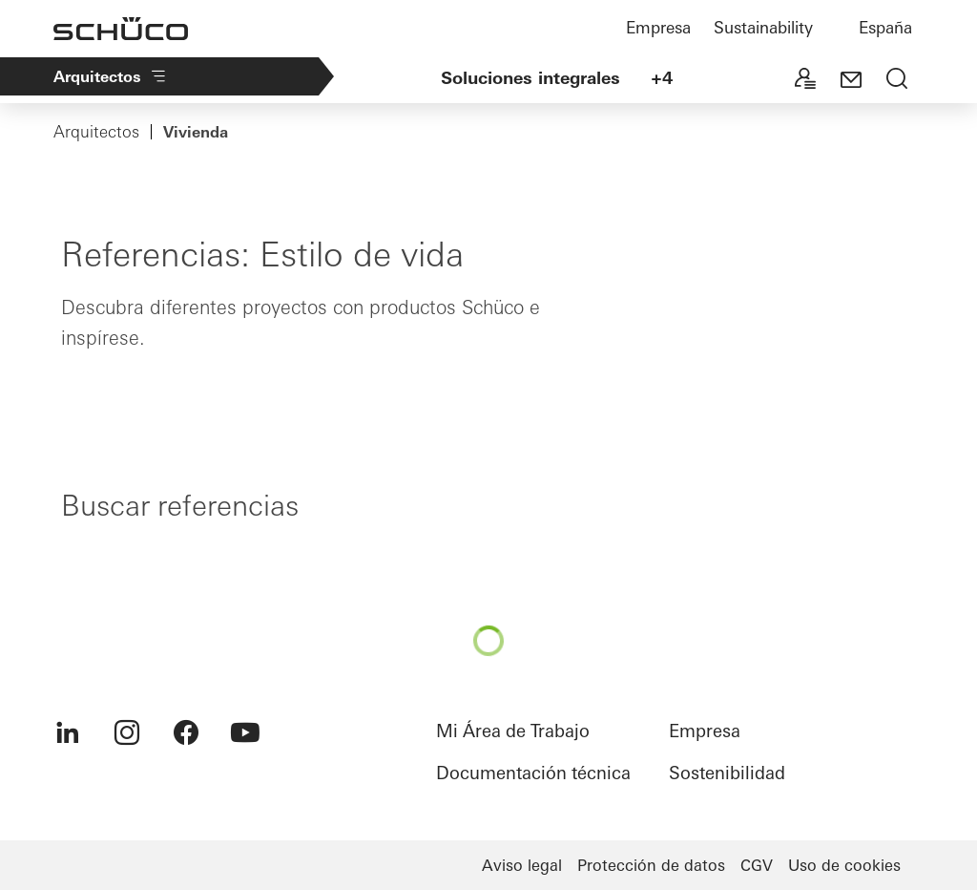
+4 (662, 78)
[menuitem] (67, 732)
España (885, 27)
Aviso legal (522, 865)
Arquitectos (110, 76)
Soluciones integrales (530, 78)
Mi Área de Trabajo (513, 731)
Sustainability (763, 27)
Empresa (658, 27)
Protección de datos (651, 865)
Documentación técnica (533, 773)
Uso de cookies (844, 865)
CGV (756, 865)
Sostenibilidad (727, 773)
